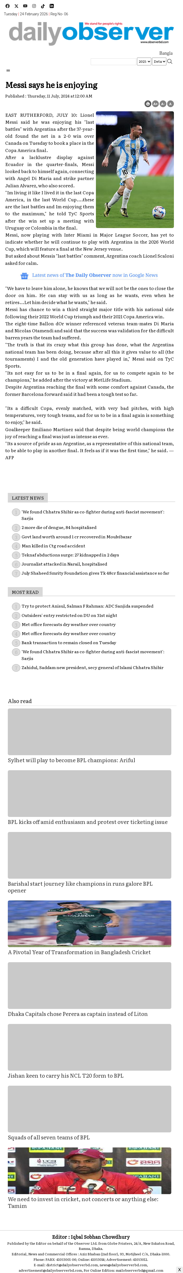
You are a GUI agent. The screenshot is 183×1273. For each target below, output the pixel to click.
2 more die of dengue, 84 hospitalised (59, 527)
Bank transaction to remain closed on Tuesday (69, 642)
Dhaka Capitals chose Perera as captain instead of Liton (78, 1013)
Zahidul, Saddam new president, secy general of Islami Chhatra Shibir (93, 667)
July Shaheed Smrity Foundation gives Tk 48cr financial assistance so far (95, 573)
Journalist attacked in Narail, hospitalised (64, 564)
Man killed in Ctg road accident (53, 545)
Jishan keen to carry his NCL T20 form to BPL (66, 1075)
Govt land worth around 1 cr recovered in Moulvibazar (77, 536)
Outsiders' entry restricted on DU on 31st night (69, 615)
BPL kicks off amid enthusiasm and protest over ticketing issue (88, 821)
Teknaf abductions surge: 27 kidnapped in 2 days (70, 555)
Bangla (166, 53)
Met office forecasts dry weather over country (69, 624)
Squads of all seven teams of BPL (49, 1137)
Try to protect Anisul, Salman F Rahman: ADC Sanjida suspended (87, 606)
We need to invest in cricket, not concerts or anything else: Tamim (83, 1202)
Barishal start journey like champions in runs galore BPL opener (80, 886)
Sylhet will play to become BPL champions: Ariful (71, 760)
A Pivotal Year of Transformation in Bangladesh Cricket (79, 952)
